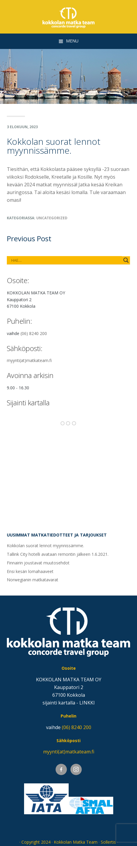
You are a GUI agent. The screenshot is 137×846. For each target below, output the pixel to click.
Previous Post (29, 238)
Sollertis (108, 842)
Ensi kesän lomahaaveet (30, 571)
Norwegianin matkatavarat (32, 579)
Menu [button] (72, 41)
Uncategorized (51, 217)
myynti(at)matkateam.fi (29, 360)
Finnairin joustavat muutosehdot (38, 563)
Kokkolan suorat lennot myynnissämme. (45, 545)
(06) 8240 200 (34, 333)
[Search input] (31, 260)
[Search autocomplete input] (65, 260)
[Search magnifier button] (126, 260)
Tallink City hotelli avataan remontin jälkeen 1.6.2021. (57, 554)
